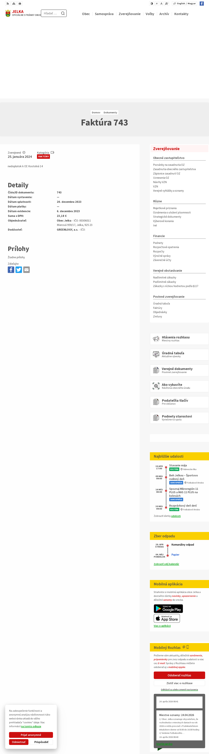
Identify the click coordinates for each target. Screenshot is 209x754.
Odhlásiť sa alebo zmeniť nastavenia (179, 612)
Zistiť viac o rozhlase (180, 606)
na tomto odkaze (20, 726)
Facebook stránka (193, 744)
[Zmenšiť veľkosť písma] (157, 3)
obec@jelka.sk (191, 740)
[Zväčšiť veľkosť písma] (166, 3)
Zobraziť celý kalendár (166, 486)
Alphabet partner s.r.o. (47, 718)
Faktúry (43, 79)
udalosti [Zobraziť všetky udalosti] (176, 438)
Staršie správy (164, 666)
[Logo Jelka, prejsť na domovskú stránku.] (23, 13)
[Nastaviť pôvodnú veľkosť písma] (161, 3)
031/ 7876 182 (190, 736)
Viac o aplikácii (162, 548)
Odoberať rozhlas (179, 598)
